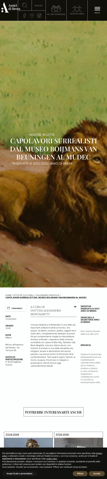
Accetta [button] (96, 473)
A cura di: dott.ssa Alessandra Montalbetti (46, 310)
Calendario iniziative (47, 295)
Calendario (14, 308)
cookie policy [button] (51, 459)
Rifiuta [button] (80, 473)
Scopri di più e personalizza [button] (19, 473)
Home (8, 295)
